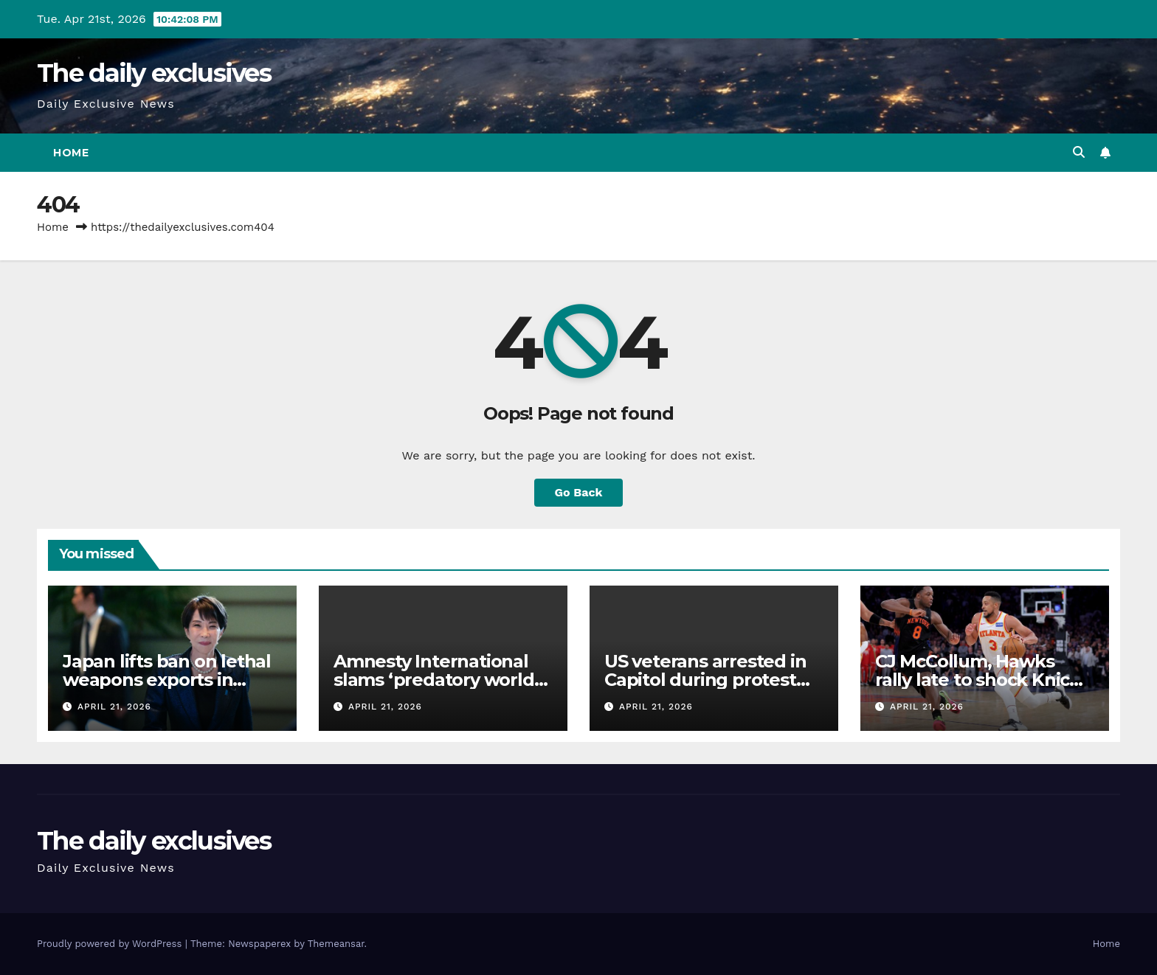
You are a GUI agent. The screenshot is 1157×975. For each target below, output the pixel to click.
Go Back (579, 492)
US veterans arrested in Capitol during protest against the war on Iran (705, 679)
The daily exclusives (154, 73)
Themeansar (336, 943)
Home (71, 152)
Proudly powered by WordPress (111, 943)
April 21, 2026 (114, 706)
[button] (1079, 152)
